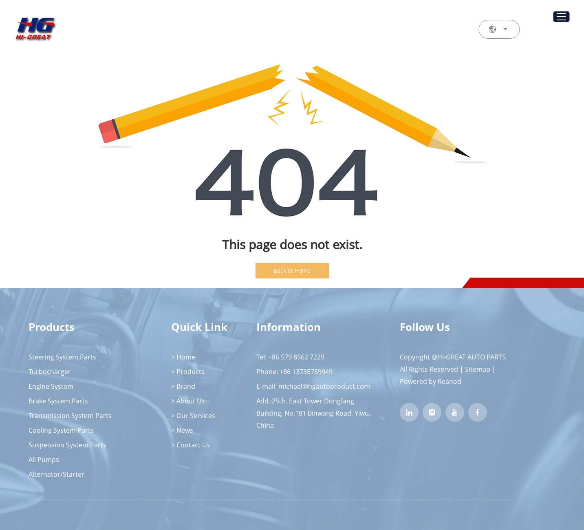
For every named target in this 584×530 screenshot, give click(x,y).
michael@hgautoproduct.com (324, 386)
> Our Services (193, 415)
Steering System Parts (62, 357)
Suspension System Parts (67, 444)
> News (182, 430)
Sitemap (477, 369)
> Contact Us (190, 444)
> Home (183, 357)
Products (52, 327)
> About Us (188, 400)
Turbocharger (50, 371)
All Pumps (44, 459)
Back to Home (292, 270)
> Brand (183, 386)
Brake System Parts (58, 400)
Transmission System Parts (70, 415)
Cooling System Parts (61, 430)
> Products (188, 371)
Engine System (51, 386)
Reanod (449, 381)
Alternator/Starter (56, 474)
